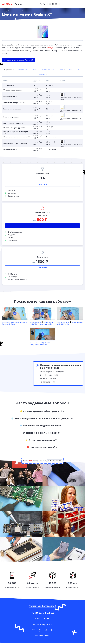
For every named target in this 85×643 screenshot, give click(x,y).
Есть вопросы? (42, 624)
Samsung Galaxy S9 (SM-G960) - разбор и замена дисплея (41, 344)
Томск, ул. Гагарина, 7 (42, 606)
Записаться (42, 184)
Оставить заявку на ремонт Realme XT (18, 60)
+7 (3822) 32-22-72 (50, 4)
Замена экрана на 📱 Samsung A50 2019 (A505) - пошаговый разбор (41, 323)
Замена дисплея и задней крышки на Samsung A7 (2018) (14, 323)
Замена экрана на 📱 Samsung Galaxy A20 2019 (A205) (70, 323)
